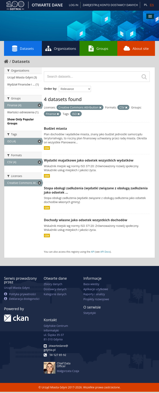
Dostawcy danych (55, 289)
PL (145, 4)
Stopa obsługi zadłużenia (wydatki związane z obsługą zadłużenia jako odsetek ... (96, 190)
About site (136, 48)
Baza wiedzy (91, 284)
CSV (47, 148)
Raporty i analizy (94, 294)
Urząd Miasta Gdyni (17, 288)
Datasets (23, 48)
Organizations (60, 48)
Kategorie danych (55, 294)
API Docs (105, 251)
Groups (98, 48)
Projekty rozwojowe (96, 299)
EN (152, 4)
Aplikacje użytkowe (95, 289)
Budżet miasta (55, 128)
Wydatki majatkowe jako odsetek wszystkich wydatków (88, 160)
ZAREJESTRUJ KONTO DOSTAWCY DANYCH (110, 5)
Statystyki (89, 313)
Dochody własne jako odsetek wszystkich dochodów (85, 220)
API (93, 251)
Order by (50, 89)
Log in (73, 5)
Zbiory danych (53, 284)
